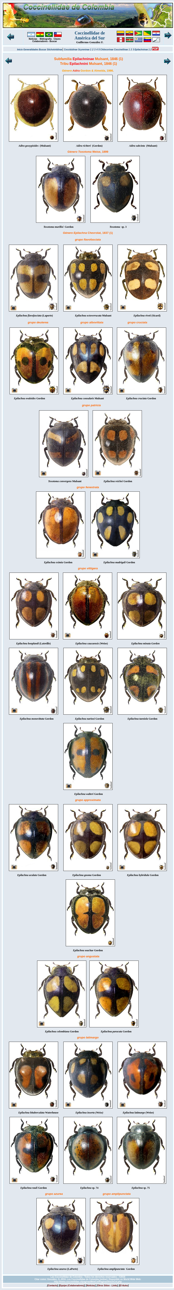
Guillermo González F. (89, 42)
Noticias (33, 39)
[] (52, 1285)
